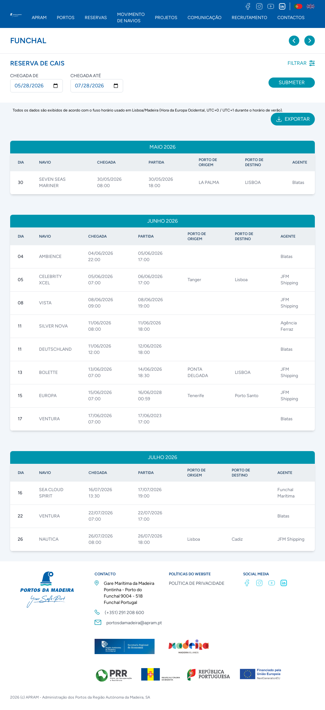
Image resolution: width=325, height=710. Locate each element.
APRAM (39, 17)
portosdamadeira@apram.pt (134, 622)
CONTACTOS (291, 17)
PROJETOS (166, 17)
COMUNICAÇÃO (205, 17)
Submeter (292, 82)
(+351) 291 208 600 (124, 612)
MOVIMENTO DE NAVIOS (131, 18)
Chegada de (24, 75)
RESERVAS (96, 17)
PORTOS (66, 17)
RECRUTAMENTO (249, 17)
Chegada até (85, 75)
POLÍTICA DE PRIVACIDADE (196, 583)
